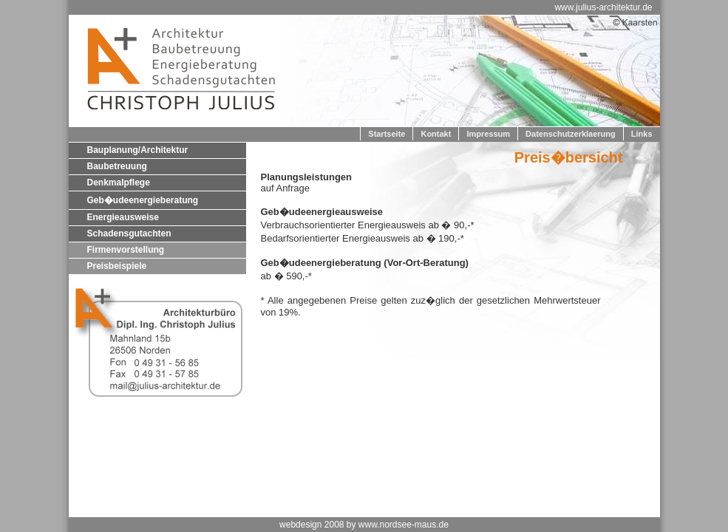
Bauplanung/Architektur (137, 150)
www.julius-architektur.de (603, 7)
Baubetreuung (117, 166)
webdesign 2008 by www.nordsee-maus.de (364, 524)
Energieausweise (123, 217)
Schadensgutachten (129, 233)
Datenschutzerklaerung (570, 133)
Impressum (488, 133)
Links (642, 133)
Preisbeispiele (117, 266)
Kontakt (436, 133)
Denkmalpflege (118, 182)
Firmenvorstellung (126, 250)
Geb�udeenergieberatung (143, 200)
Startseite (386, 133)
